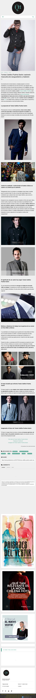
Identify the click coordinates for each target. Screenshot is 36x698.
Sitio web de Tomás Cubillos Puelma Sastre (18, 439)
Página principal (5, 684)
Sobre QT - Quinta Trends (22, 684)
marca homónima (25, 94)
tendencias (6, 72)
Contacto (19, 686)
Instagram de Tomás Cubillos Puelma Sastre (18, 442)
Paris (5, 99)
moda (10, 72)
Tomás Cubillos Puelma (25, 90)
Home (2, 72)
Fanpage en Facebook (18, 441)
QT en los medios (5, 686)
